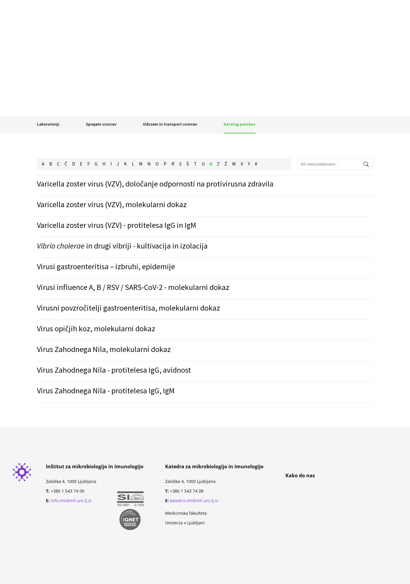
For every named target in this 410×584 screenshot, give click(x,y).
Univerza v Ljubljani (185, 523)
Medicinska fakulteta (186, 513)
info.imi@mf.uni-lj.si (71, 500)
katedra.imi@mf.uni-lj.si (194, 500)
